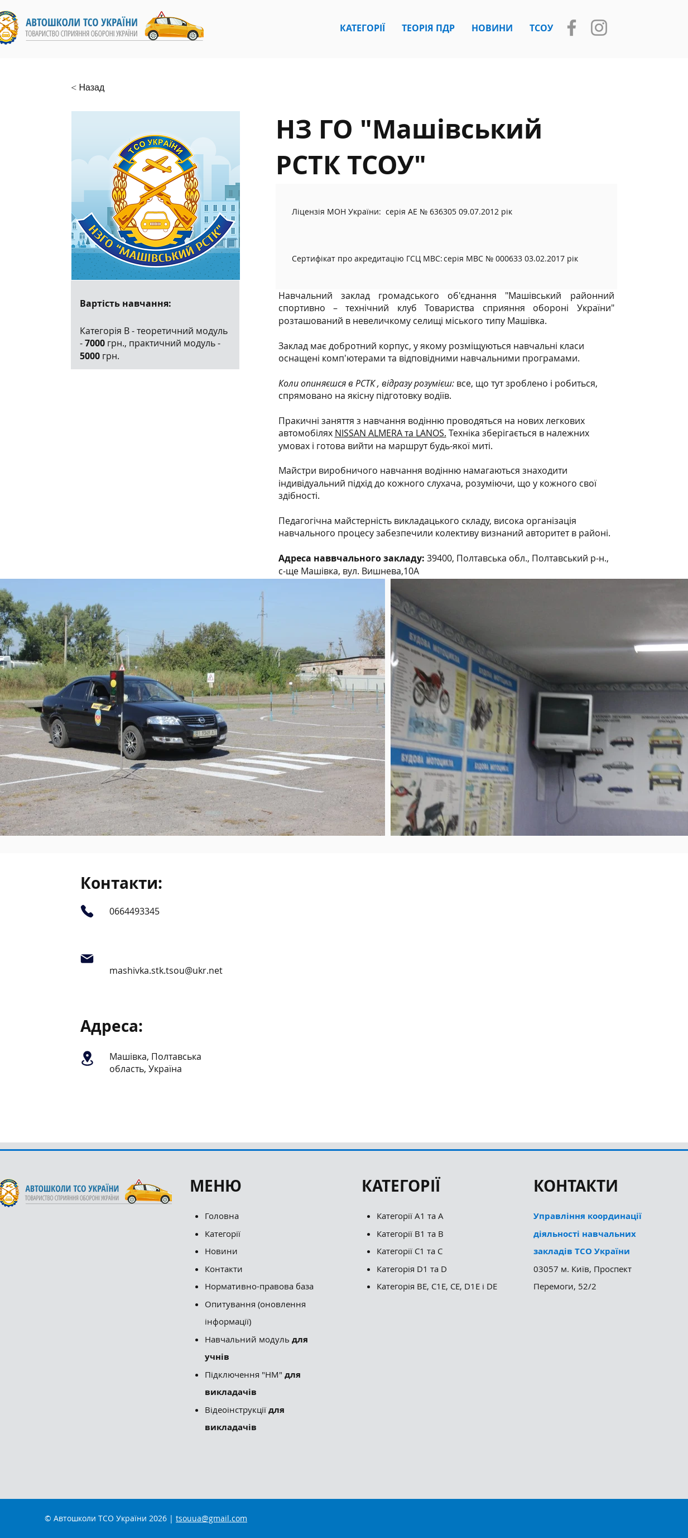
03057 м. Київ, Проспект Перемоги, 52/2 (587, 1251)
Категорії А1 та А (410, 1215)
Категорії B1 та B (410, 1233)
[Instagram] (599, 28)
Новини (221, 1250)
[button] (362, 28)
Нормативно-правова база (260, 1286)
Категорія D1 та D (412, 1268)
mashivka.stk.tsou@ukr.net (166, 970)
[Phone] (87, 911)
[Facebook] (572, 28)
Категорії (222, 1233)
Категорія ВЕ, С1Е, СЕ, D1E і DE (437, 1286)
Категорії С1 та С (409, 1250)
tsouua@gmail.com (211, 1518)
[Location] (87, 1058)
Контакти (224, 1268)
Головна (222, 1215)
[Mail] (87, 959)
